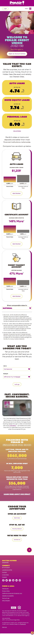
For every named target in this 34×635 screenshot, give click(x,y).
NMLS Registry (6, 600)
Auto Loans (17, 83)
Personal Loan (17, 116)
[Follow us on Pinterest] (20, 581)
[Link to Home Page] (17, 3)
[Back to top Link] (28, 550)
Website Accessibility (8, 595)
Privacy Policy (6, 591)
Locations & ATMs (7, 570)
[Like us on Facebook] (3, 581)
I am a (5, 366)
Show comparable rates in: (17, 305)
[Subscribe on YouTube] (13, 581)
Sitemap (4, 627)
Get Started (16, 193)
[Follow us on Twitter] (6, 581)
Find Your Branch (17, 528)
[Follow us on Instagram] (10, 581)
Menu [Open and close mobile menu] (28, 9)
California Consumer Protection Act (12, 593)
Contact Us (17, 539)
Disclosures (5, 588)
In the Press (5, 574)
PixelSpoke (23, 624)
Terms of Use (5, 598)
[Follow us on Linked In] (16, 581)
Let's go (17, 384)
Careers (4, 577)
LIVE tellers (12, 425)
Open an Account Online (17, 54)
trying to (5, 373)
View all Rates (17, 131)
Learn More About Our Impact (17, 494)
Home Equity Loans (17, 100)
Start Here (17, 518)
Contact (4, 572)
